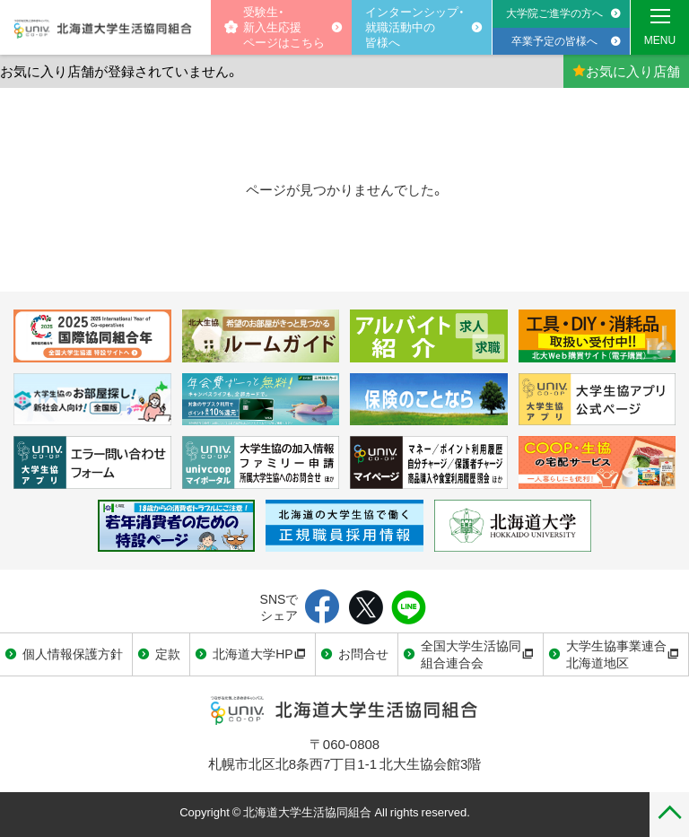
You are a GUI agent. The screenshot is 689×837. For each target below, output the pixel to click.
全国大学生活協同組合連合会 (477, 654)
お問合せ (363, 653)
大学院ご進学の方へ (554, 12)
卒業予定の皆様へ (554, 40)
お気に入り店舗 (626, 71)
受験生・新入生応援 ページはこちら (274, 26)
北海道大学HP (259, 653)
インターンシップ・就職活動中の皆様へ (415, 26)
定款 (167, 653)
